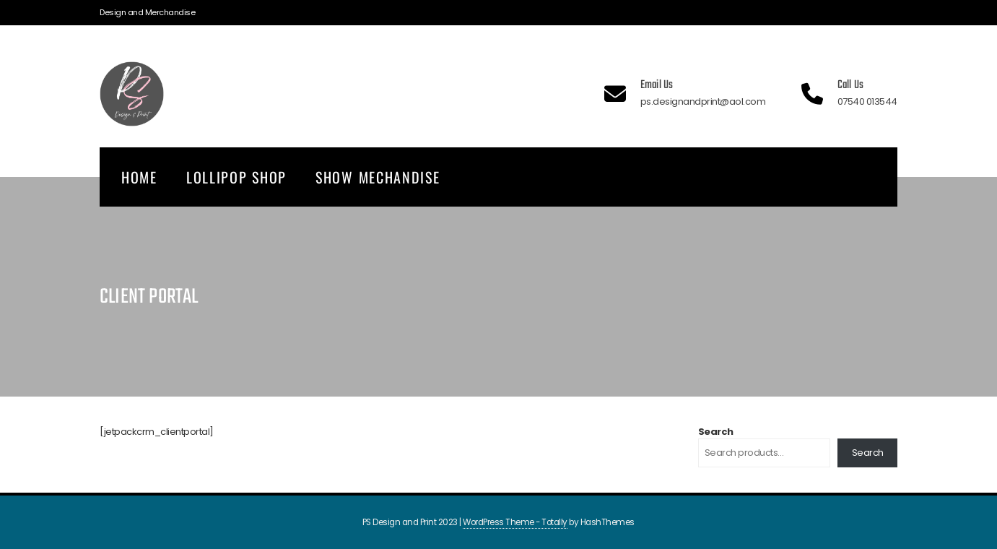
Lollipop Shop (236, 177)
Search (715, 431)
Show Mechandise (377, 177)
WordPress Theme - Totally (515, 522)
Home (139, 177)
